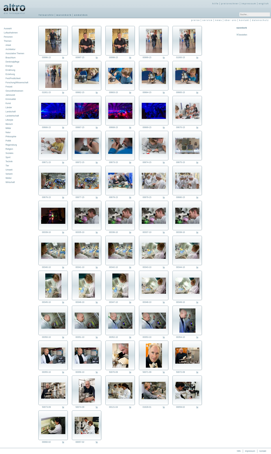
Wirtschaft (10, 182)
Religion (9, 149)
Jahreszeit (10, 95)
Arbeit (8, 45)
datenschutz (260, 20)
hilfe (215, 3)
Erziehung (10, 74)
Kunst (8, 103)
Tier (7, 165)
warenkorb (64, 15)
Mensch (9, 124)
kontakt (244, 20)
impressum (248, 3)
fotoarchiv (46, 15)
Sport (8, 157)
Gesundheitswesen (14, 91)
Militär (8, 128)
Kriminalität (11, 99)
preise (195, 20)
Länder (9, 107)
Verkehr (9, 174)
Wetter (9, 178)
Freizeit (9, 87)
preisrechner (230, 3)
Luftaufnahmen (11, 33)
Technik (9, 161)
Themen (7, 41)
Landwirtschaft (12, 116)
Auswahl (8, 28)
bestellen (241, 35)
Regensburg (11, 145)
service (207, 20)
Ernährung (10, 70)
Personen (8, 37)
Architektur (10, 49)
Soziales (9, 153)
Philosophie (11, 136)
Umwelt (9, 170)
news (218, 20)
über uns (231, 20)
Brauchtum (11, 57)
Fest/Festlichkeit (13, 78)
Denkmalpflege (12, 62)
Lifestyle (9, 120)
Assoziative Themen (15, 53)
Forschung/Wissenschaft (17, 82)
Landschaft (11, 111)
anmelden (81, 15)
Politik (8, 141)
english (264, 3)
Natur (8, 132)
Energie (9, 66)
